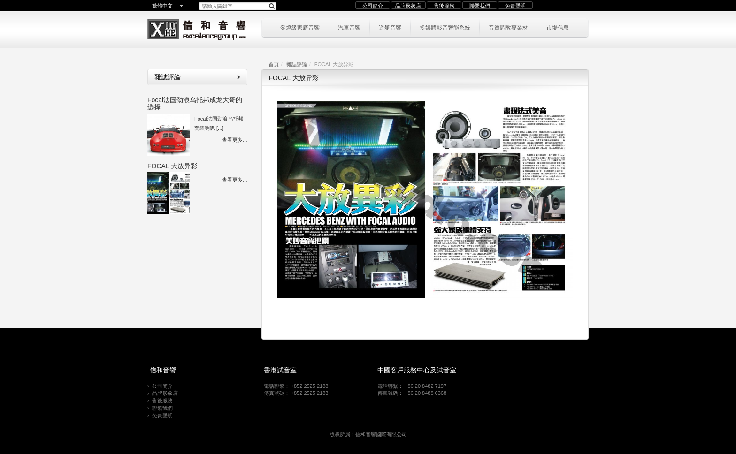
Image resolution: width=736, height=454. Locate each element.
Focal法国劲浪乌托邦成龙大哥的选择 (194, 103)
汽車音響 (349, 27)
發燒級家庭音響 (300, 27)
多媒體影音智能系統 (445, 27)
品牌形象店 (408, 5)
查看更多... (234, 140)
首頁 (273, 64)
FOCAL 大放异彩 (172, 166)
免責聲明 (515, 5)
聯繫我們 (479, 5)
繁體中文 (162, 5)
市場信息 (557, 27)
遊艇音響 (390, 27)
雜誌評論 (296, 64)
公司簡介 (372, 5)
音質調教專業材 (508, 27)
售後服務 (444, 5)
